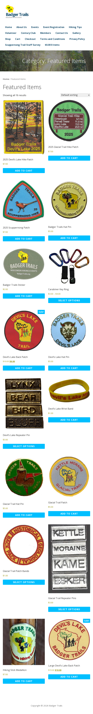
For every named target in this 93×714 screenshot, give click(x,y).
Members (45, 33)
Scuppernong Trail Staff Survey (22, 44)
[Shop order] (75, 95)
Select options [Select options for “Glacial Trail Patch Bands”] (24, 582)
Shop (8, 39)
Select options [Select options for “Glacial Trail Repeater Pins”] (69, 609)
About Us (21, 27)
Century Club (28, 33)
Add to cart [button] (24, 170)
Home (8, 27)
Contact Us (61, 33)
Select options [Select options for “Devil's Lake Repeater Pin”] (24, 446)
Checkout (30, 39)
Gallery (76, 33)
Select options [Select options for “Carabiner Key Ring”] (69, 300)
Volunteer (10, 33)
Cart (17, 39)
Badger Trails (17, 14)
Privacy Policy (77, 39)
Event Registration (53, 27)
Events (35, 27)
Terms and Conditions (52, 39)
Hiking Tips (75, 27)
